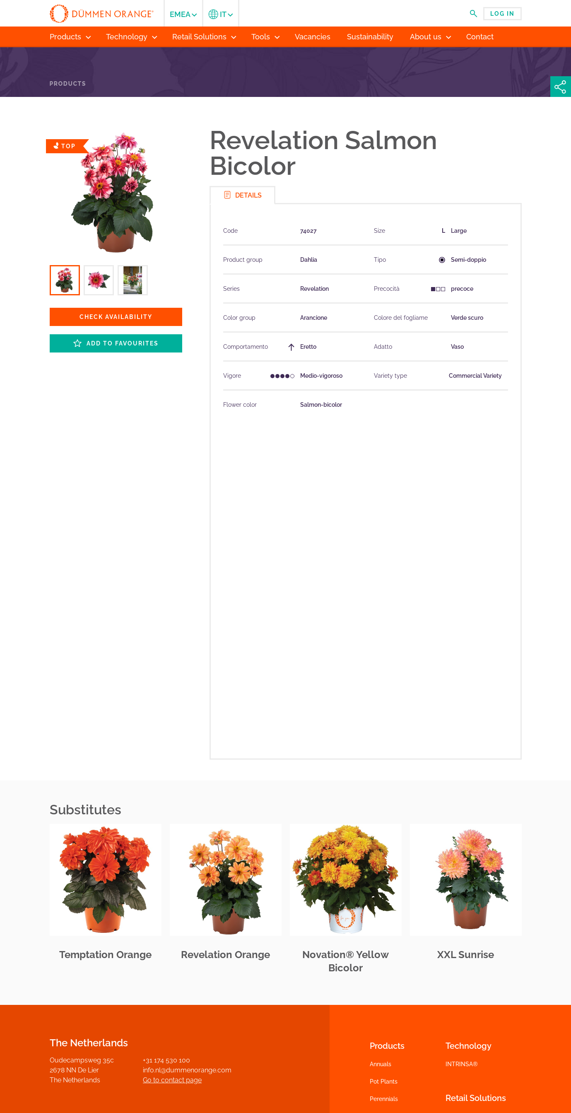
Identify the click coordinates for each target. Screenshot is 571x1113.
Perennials (384, 1099)
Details (242, 195)
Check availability (116, 317)
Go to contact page (172, 1080)
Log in (502, 13)
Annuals (380, 1064)
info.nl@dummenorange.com (187, 1070)
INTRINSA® (462, 1064)
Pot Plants (384, 1081)
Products (68, 83)
